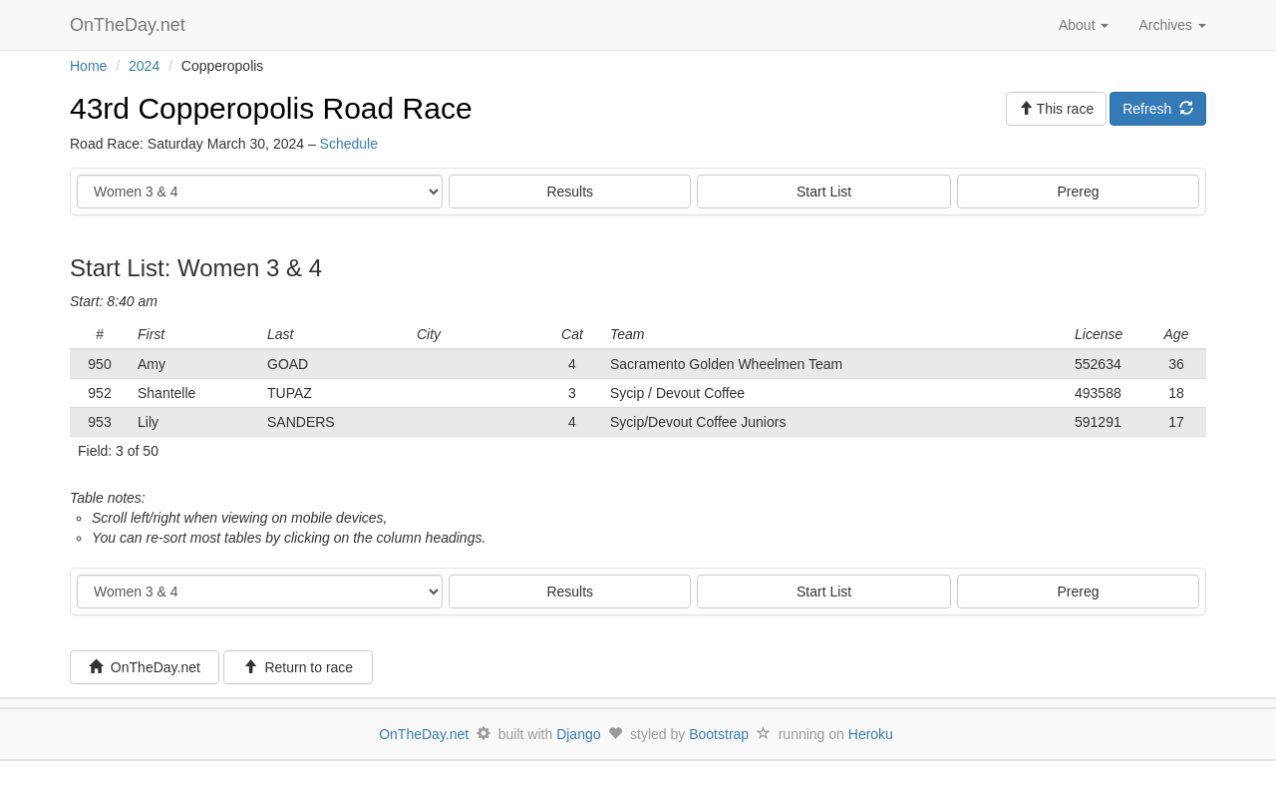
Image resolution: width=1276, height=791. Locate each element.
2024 (144, 66)
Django (578, 734)
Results (569, 191)
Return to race (298, 667)
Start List (824, 191)
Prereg (1079, 191)
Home (88, 66)
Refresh (1157, 109)
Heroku (870, 734)
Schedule (349, 144)
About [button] (1084, 25)
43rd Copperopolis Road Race (271, 108)
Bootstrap (719, 734)
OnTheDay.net (130, 25)
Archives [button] (1172, 25)
